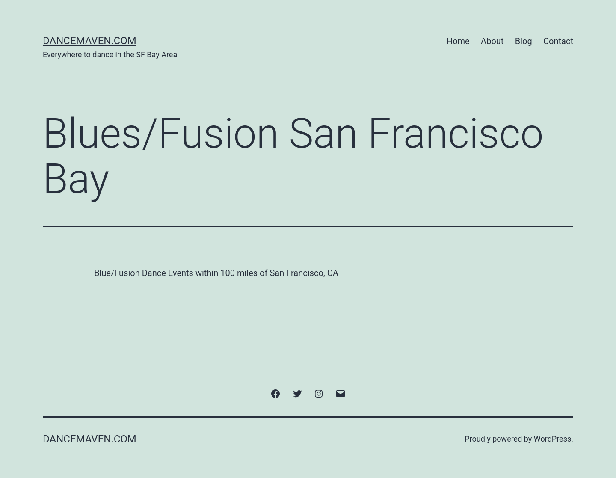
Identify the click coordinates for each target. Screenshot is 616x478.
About (492, 41)
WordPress (552, 438)
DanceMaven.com (89, 41)
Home (458, 41)
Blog (523, 41)
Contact (558, 41)
